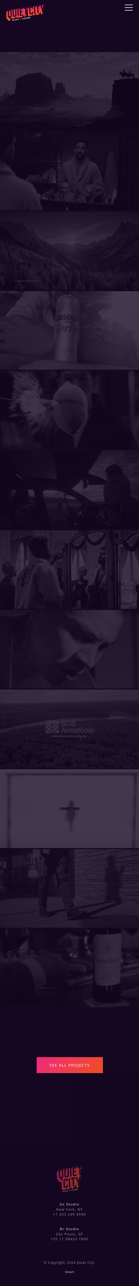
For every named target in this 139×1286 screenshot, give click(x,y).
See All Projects (70, 1065)
